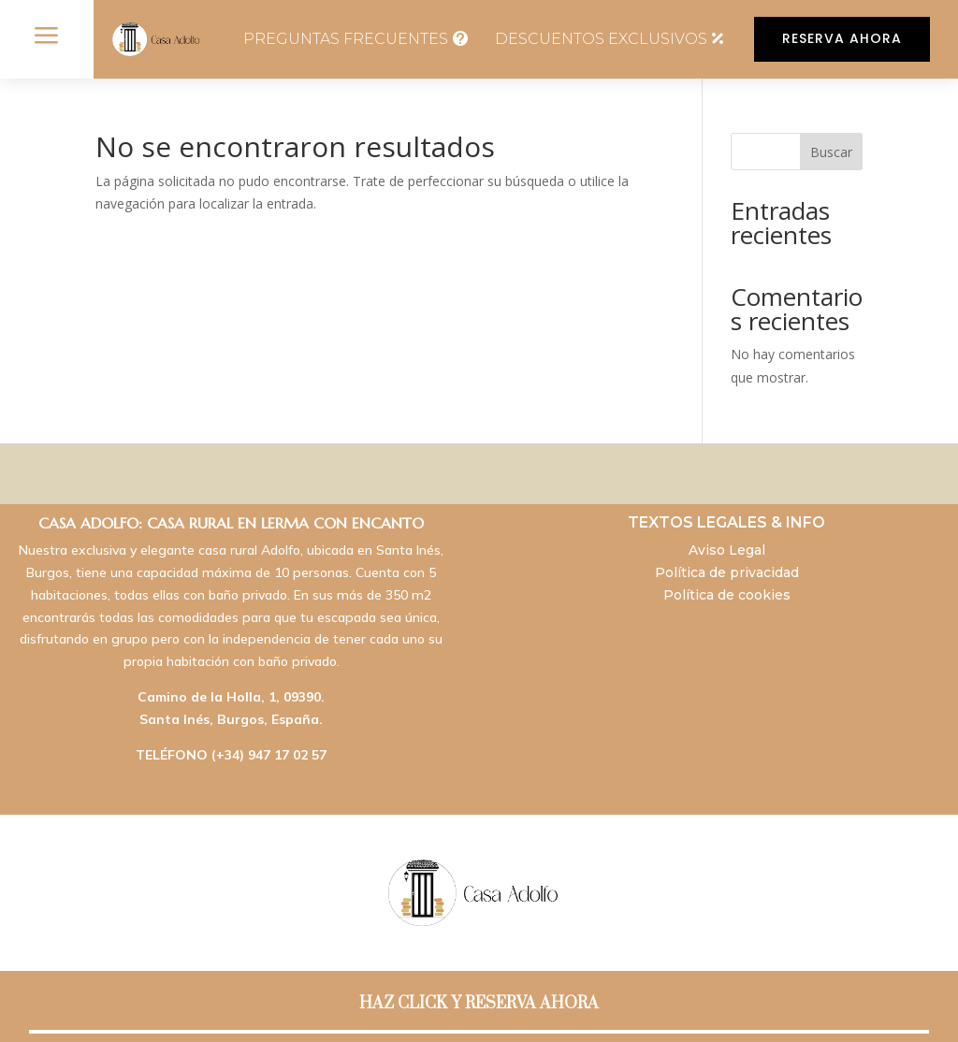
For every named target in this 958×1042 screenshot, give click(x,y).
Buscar (831, 152)
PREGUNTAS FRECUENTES (345, 39)
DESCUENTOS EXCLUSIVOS (601, 39)
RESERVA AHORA (842, 38)
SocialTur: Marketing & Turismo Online (591, 1006)
